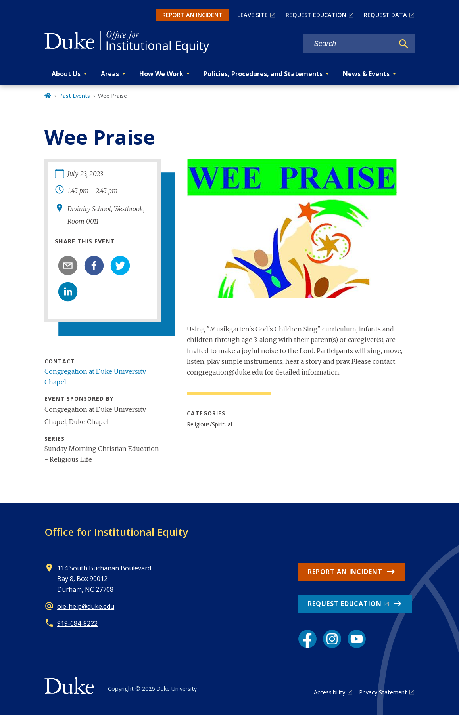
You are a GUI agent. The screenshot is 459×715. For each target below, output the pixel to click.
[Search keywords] (349, 44)
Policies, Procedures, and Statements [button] (263, 73)
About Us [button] (66, 73)
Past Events (74, 95)
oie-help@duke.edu (85, 606)
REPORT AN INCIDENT (192, 15)
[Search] (404, 44)
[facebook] (94, 265)
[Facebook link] (307, 639)
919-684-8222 (77, 623)
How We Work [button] (161, 73)
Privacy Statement (383, 692)
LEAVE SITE (252, 15)
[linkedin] (68, 292)
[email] (68, 265)
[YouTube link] (357, 639)
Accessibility (329, 692)
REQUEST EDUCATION (316, 15)
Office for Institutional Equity (116, 532)
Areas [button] (110, 73)
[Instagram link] (332, 639)
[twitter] (120, 265)
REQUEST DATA (385, 15)
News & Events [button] (366, 73)
